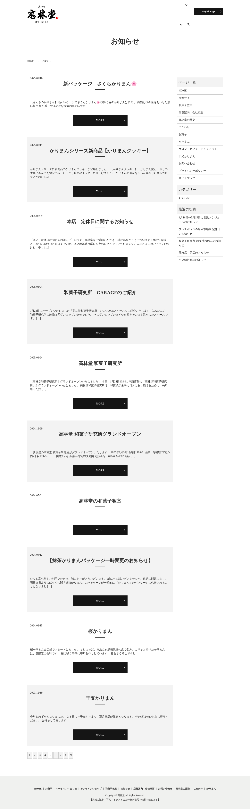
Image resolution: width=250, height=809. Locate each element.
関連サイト (171, 16)
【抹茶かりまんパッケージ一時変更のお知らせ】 (100, 557)
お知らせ (133, 16)
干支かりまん (100, 694)
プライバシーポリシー (192, 167)
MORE (100, 116)
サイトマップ (187, 174)
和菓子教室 (148, 9)
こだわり (67, 16)
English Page (208, 11)
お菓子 (89, 9)
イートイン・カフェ (66, 785)
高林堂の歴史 (115, 16)
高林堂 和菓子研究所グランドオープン (100, 430)
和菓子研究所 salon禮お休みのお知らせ (200, 239)
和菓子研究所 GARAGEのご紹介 (100, 289)
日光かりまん (187, 153)
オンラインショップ (172, 9)
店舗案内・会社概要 (89, 16)
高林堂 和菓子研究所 (100, 359)
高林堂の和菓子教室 (100, 497)
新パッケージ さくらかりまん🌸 (100, 80)
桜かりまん (100, 627)
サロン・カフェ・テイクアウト (117, 9)
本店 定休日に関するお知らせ (100, 218)
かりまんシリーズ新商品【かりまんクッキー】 (100, 147)
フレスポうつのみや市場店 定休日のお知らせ (200, 228)
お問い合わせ (152, 16)
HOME (76, 9)
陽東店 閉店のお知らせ (194, 249)
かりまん (184, 138)
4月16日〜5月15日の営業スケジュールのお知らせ (199, 216)
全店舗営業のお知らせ (192, 256)
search (190, 16)
